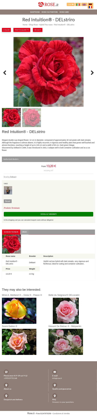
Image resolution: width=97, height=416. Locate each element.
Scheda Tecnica (11, 232)
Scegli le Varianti (49, 214)
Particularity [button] (22, 30)
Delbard (13, 177)
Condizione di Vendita (61, 413)
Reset (7, 201)
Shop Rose (35, 12)
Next (91, 72)
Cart (70, 4)
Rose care (64, 12)
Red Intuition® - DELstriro (64, 25)
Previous (5, 72)
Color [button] (6, 30)
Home (25, 25)
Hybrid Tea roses (46, 25)
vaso (24, 232)
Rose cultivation (50, 12)
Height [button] (37, 30)
